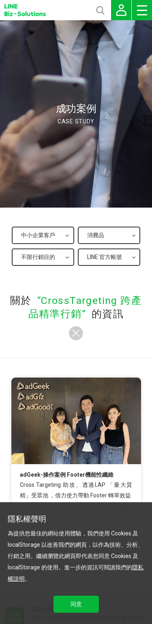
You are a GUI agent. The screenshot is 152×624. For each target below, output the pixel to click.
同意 (76, 604)
